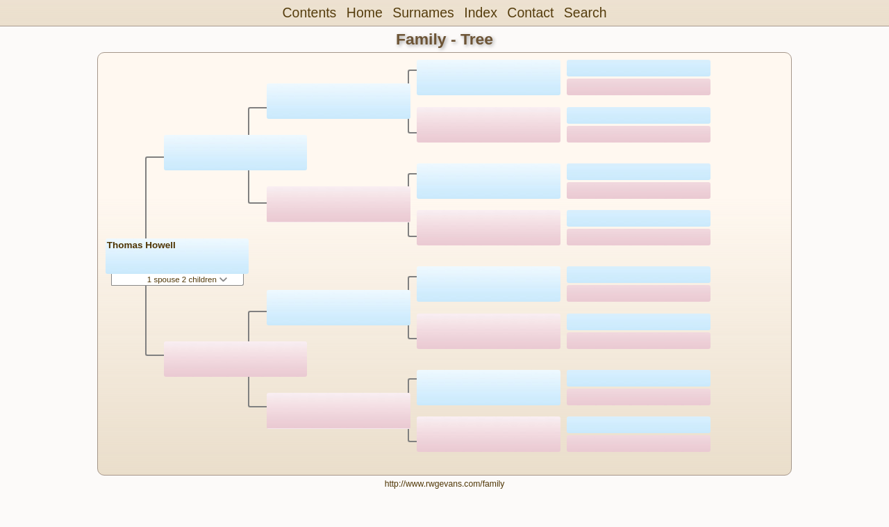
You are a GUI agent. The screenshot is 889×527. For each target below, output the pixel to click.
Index (480, 12)
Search (585, 12)
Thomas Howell (141, 245)
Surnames (423, 12)
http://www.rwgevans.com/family (445, 484)
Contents (310, 12)
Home (365, 12)
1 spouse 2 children (187, 279)
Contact (530, 12)
